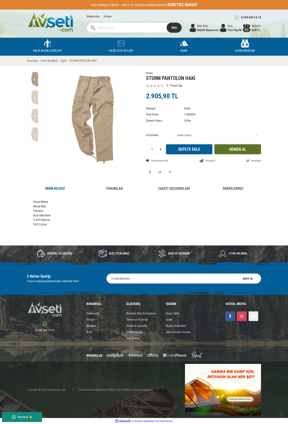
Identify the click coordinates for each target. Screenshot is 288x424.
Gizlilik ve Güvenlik (136, 325)
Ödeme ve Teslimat (137, 319)
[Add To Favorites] (157, 161)
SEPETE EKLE (189, 149)
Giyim (187, 108)
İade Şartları (133, 338)
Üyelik (169, 319)
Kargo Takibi (172, 313)
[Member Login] (230, 28)
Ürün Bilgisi (55, 188)
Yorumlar (114, 188)
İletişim (108, 16)
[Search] (134, 28)
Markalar (91, 325)
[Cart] (252, 28)
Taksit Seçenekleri (174, 188)
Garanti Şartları (134, 332)
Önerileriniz (233, 188)
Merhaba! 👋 (22, 417)
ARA (174, 27)
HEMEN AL (237, 149)
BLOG (89, 332)
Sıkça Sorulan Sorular (178, 332)
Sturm (149, 73)
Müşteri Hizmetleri (176, 325)
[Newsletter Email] (183, 279)
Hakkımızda (93, 16)
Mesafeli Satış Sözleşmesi (141, 313)
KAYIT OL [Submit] (248, 278)
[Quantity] (155, 149)
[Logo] (50, 22)
